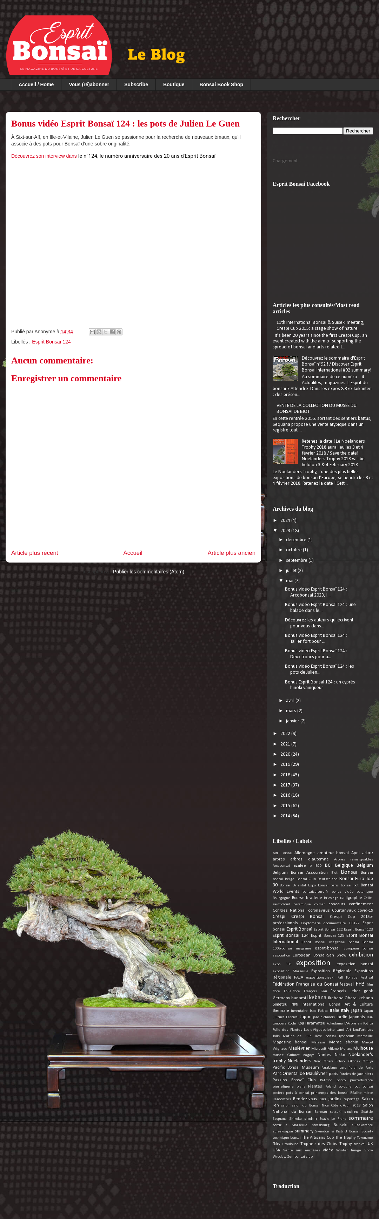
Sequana (280, 1119)
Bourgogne (281, 898)
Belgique (344, 865)
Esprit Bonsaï (300, 929)
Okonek (354, 1061)
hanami (298, 998)
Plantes (315, 1086)
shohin (310, 1119)
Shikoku (295, 1119)
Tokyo (277, 1144)
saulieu (351, 1112)
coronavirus (319, 910)
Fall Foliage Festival (355, 978)
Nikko (340, 1055)
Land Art (344, 1030)
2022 (285, 733)
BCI (328, 865)
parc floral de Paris (356, 1068)
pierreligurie (283, 1087)
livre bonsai (325, 1036)
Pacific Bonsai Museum (296, 1067)
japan (356, 1010)
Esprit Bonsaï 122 (328, 930)
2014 (285, 816)
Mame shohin (343, 1042)
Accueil (133, 553)
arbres (279, 859)
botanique (365, 892)
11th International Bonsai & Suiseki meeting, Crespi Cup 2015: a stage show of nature (321, 325)
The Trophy (345, 1138)
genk (368, 991)
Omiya (368, 1061)
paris (333, 1074)
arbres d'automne (309, 859)
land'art (359, 1030)
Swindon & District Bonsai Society (344, 1131)
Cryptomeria (311, 923)
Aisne (287, 853)
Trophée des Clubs (318, 1144)
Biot (334, 873)
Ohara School (335, 1061)
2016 (285, 795)
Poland (330, 1087)
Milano (333, 1049)
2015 (285, 806)
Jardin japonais (350, 1017)
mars (291, 711)
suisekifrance (362, 1125)
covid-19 (365, 910)
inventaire (299, 1011)
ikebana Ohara (342, 998)
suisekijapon (283, 1131)
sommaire (360, 1118)
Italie (334, 1010)
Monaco (346, 1049)
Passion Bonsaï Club (294, 1080)
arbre (367, 853)
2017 (285, 785)
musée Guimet (286, 1055)
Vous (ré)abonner (89, 84)
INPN (294, 1005)
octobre (294, 550)
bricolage (331, 898)
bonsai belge (283, 879)
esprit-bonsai (327, 948)
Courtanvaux (343, 910)
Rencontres (282, 1099)
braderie (314, 898)
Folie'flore (292, 991)
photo (341, 1080)
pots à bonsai (297, 1093)
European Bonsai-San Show (319, 955)
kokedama (335, 1024)
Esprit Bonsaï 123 (358, 930)
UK (370, 1143)
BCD (318, 866)
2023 (285, 530)
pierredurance (361, 1080)
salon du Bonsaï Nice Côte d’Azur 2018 (326, 1106)
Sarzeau (320, 1112)
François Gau (315, 991)
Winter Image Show (354, 1150)
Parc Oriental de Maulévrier (300, 1073)
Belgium (365, 865)
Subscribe (136, 84)
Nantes (324, 1055)
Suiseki (340, 1125)
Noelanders (299, 1061)
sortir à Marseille (290, 1125)
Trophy (345, 1144)
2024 (285, 520)
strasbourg (321, 1125)
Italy (345, 1010)
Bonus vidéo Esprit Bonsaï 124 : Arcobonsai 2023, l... (316, 592)
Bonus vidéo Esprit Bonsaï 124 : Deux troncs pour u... (316, 654)
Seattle (367, 1112)
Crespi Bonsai (307, 916)
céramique (302, 904)
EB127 (354, 923)
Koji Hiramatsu (311, 1023)
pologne (345, 1087)
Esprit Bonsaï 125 (327, 936)
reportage (352, 1099)
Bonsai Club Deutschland (317, 879)
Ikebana (316, 998)
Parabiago (329, 1068)
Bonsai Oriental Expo (298, 885)
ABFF (276, 853)
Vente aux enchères (301, 1150)
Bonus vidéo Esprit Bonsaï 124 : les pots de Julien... (319, 669)
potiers (278, 1093)
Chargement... (287, 161)
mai (290, 581)
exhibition (361, 955)
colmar (319, 904)
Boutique (174, 84)
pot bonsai (363, 1087)
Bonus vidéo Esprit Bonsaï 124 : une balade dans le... (320, 607)
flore (276, 991)
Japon (306, 1017)
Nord (317, 1061)
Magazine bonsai (290, 1042)
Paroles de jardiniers (356, 1074)
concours (336, 904)
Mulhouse (363, 1048)
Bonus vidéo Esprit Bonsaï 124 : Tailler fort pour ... (316, 638)
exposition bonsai (355, 964)
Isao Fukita (319, 1011)
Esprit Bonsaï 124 (51, 342)
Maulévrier (299, 1048)
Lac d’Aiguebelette (319, 1030)
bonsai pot (350, 885)
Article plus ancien (231, 553)
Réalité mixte (361, 1093)
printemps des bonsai (329, 1093)
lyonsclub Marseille (356, 1036)
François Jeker (345, 991)
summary (304, 1131)
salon (285, 1106)
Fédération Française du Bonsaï (305, 984)
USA (276, 1150)
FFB (360, 984)
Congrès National (289, 910)
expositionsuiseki (320, 978)
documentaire (335, 923)
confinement (361, 904)
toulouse (292, 1144)
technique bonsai (287, 1138)
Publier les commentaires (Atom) (148, 571)
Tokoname (365, 1138)
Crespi (279, 916)
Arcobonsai (281, 866)
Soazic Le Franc (332, 1119)
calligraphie (351, 898)
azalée (299, 866)
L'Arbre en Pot (356, 1024)
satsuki (335, 1112)
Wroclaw (279, 1157)
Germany (281, 998)
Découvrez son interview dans (114, 156)
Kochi (292, 1024)
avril (290, 700)
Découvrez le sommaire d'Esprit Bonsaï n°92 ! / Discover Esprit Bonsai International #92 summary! (336, 364)
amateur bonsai (333, 853)
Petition (326, 1080)
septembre (297, 560)
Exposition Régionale (331, 971)
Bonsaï (367, 873)
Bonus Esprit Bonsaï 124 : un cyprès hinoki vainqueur (320, 685)
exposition (313, 963)
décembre (296, 540)
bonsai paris (328, 885)
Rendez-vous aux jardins (317, 1099)
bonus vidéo (342, 892)
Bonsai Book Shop (221, 84)
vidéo (328, 1150)
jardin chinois (324, 1017)
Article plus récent (34, 553)
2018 (285, 775)
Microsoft (318, 1049)
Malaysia (318, 1042)
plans (301, 1087)
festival (347, 984)
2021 (285, 744)
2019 (285, 764)
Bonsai (349, 872)
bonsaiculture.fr (315, 892)
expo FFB (282, 964)
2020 (285, 754)
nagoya (308, 1055)
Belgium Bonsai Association (300, 873)
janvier (293, 721)
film (370, 985)
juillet (292, 570)
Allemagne (304, 853)
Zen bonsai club (300, 1157)
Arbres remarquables (353, 860)
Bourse (298, 898)
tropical (360, 1144)
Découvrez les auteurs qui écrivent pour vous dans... (319, 623)
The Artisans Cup (318, 1138)
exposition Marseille (290, 971)
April (355, 853)
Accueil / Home (36, 84)
